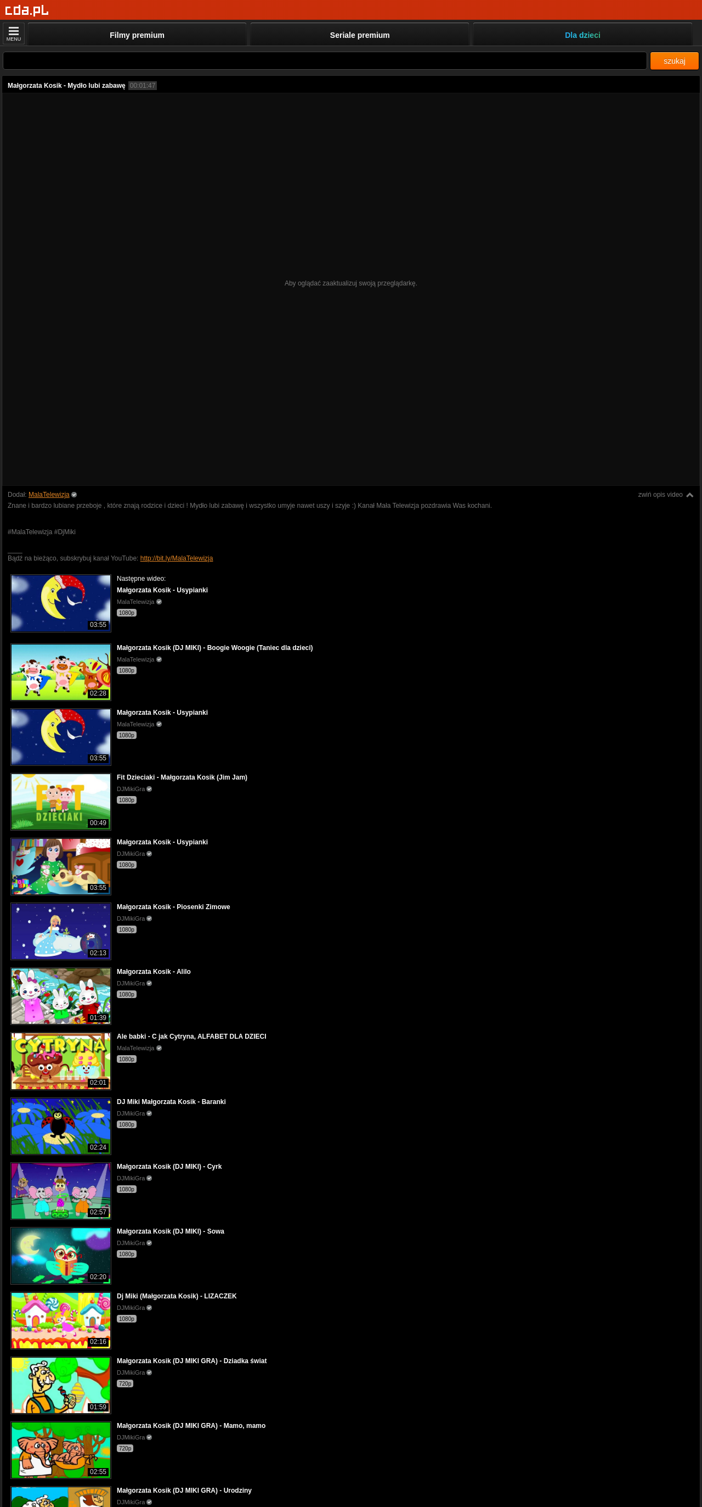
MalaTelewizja (49, 494)
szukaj (675, 61)
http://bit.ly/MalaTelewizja (176, 558)
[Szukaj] (325, 61)
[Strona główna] (27, 11)
